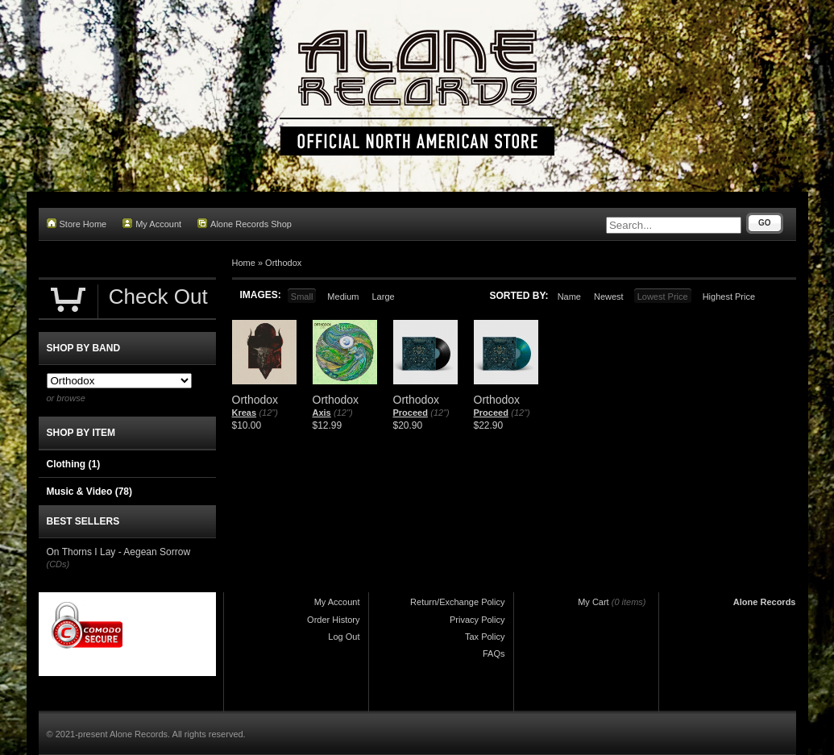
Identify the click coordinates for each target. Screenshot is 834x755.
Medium (343, 296)
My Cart (593, 602)
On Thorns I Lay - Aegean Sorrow (119, 552)
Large (382, 296)
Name (569, 296)
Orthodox (283, 263)
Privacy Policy (477, 619)
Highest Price (729, 296)
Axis (322, 412)
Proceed (410, 412)
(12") (268, 412)
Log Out (343, 636)
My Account (151, 223)
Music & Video (89, 491)
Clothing (74, 464)
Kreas (244, 412)
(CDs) (58, 564)
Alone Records (764, 602)
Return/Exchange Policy (457, 602)
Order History (333, 619)
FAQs (494, 653)
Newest (609, 296)
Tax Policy (485, 636)
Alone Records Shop (244, 223)
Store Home (77, 223)
